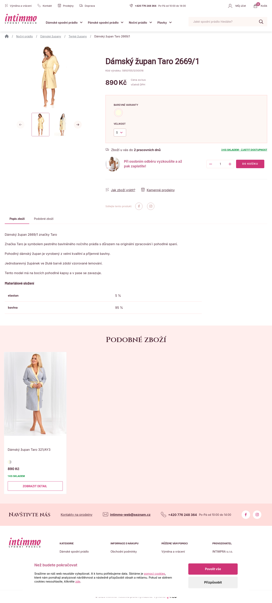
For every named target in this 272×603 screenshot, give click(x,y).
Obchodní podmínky (124, 551)
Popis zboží (16, 218)
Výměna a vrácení (173, 551)
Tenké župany (78, 36)
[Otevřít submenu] (81, 22)
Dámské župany (50, 36)
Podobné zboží (43, 218)
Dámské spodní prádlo (62, 22)
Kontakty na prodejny (76, 515)
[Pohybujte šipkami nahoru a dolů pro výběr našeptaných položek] (228, 22)
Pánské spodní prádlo (103, 22)
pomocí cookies (154, 573)
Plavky (162, 22)
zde (77, 581)
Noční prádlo (138, 22)
